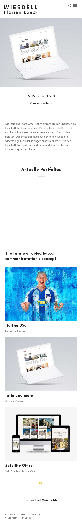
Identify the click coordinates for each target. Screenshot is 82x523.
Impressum (10, 514)
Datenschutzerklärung (30, 514)
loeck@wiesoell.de (46, 500)
